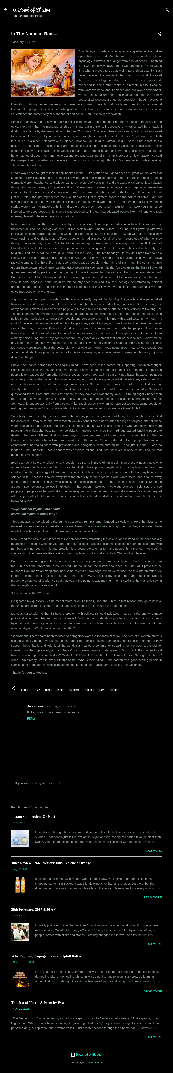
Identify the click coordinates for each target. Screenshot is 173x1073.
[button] (159, 34)
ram (102, 690)
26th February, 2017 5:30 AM (34, 910)
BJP (37, 690)
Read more (152, 850)
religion (114, 690)
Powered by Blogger (86, 1054)
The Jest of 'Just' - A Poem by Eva (37, 1003)
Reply (31, 718)
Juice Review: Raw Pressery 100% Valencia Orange (51, 863)
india (60, 690)
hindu (48, 690)
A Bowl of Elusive (31, 9)
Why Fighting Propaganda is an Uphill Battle (46, 956)
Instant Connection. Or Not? (33, 817)
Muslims (74, 690)
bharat (25, 690)
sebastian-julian (95, 1062)
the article (92, 526)
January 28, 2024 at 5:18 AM (60, 706)
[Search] (167, 11)
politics (89, 690)
